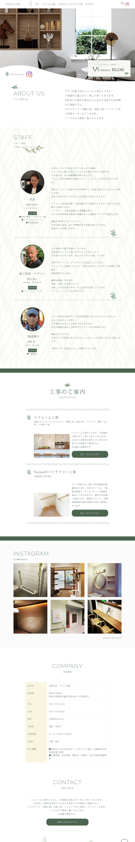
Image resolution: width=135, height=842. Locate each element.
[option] (67, 44)
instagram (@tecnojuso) (112, 637)
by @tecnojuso (20, 560)
